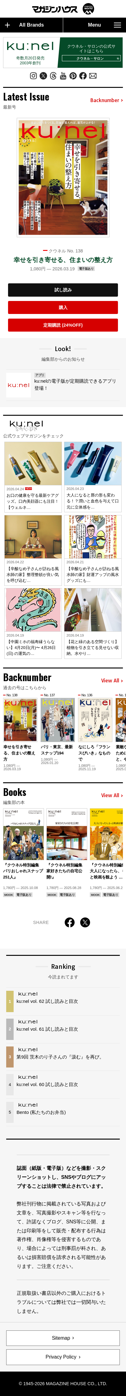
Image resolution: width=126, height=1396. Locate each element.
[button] (119, 727)
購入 (63, 307)
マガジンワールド (63, 9)
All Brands (24, 25)
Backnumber (106, 100)
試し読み (63, 289)
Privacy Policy (61, 1356)
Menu (104, 25)
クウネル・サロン (97, 58)
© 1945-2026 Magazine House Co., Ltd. (63, 1383)
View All (112, 681)
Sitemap (61, 1338)
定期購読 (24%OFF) (63, 325)
